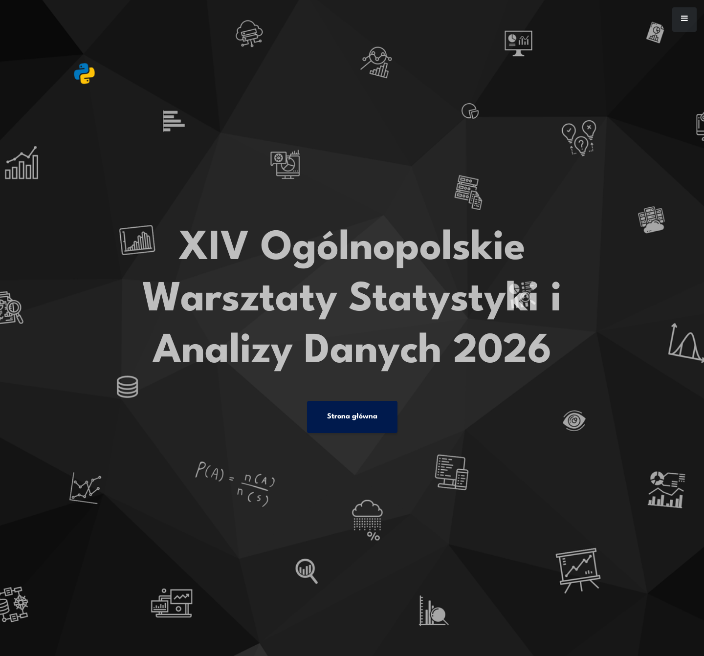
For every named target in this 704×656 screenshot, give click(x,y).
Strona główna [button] (352, 416)
